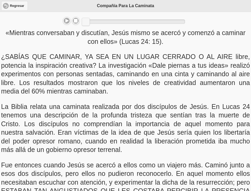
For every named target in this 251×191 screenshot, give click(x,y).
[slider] (86, 22)
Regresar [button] (17, 6)
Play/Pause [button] (67, 21)
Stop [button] (76, 21)
